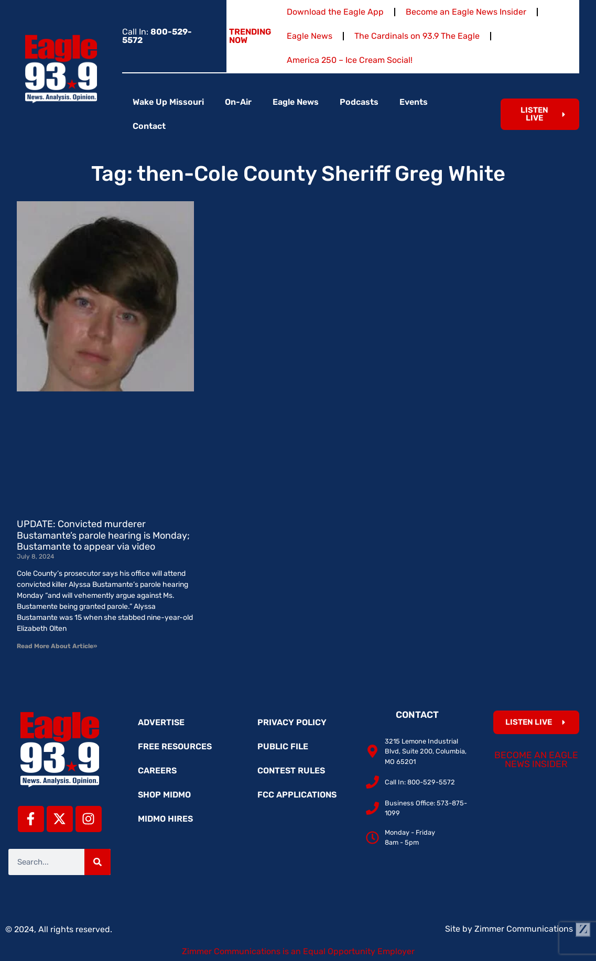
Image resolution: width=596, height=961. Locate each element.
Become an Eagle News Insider (466, 12)
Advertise (161, 722)
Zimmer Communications (532, 929)
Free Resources (175, 746)
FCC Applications (297, 795)
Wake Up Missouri (168, 102)
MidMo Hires (165, 819)
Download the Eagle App (335, 12)
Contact (149, 126)
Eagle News (309, 36)
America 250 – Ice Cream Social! (350, 60)
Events (413, 102)
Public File (282, 746)
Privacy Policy (292, 722)
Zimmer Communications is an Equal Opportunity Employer (298, 951)
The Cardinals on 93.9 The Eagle (417, 36)
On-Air (238, 102)
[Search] (97, 862)
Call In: (157, 36)
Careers (157, 771)
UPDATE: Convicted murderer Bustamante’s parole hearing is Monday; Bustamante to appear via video (103, 535)
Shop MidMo (164, 795)
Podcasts (359, 102)
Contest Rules (291, 771)
